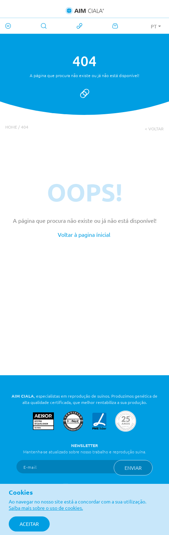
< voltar (154, 128)
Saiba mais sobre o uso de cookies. (46, 508)
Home (11, 127)
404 (24, 127)
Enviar (133, 468)
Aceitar (29, 524)
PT (154, 26)
